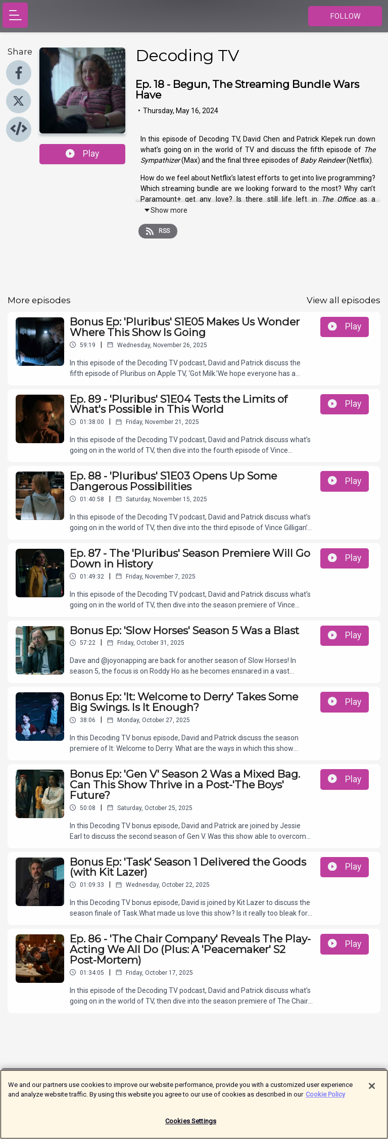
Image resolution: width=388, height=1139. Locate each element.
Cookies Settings (190, 1126)
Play (82, 154)
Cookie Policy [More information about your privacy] (325, 1099)
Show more (165, 210)
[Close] (372, 1091)
